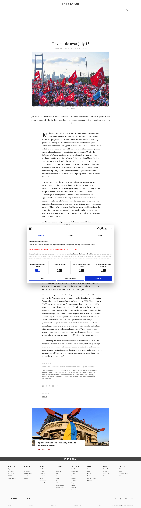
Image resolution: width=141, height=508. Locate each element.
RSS (100, 505)
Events (89, 473)
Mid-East (42, 469)
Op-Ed (120, 471)
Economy (58, 471)
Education (27, 471)
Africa (41, 478)
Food (72, 476)
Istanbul (26, 469)
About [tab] (100, 235)
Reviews (89, 480)
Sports (106, 466)
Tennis (105, 476)
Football (105, 469)
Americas (42, 473)
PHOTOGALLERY (45, 449)
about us (53, 505)
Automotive (59, 469)
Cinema (89, 469)
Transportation (60, 485)
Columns (121, 469)
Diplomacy (11, 469)
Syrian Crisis (43, 480)
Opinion (122, 466)
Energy (57, 473)
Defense (58, 483)
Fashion (73, 478)
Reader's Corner (123, 473)
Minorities (27, 476)
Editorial (121, 476)
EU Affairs (11, 476)
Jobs (9, 505)
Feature (73, 487)
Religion (73, 483)
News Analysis (12, 478)
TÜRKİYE (27, 466)
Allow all (98, 278)
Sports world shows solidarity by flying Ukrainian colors (58, 444)
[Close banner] (111, 229)
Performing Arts (91, 478)
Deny (42, 278)
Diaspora (26, 478)
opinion (44, 396)
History (73, 485)
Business (59, 466)
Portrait (89, 476)
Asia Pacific (43, 476)
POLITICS (11, 466)
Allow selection (70, 278)
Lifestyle (75, 466)
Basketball (106, 471)
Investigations (28, 473)
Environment (74, 471)
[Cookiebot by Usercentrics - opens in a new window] (98, 228)
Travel (73, 473)
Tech (57, 480)
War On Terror (12, 473)
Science (73, 480)
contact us (77, 505)
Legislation (11, 471)
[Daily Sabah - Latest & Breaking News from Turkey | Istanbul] (70, 4)
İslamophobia (44, 483)
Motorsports (106, 473)
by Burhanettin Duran (59, 48)
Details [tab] (70, 235)
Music (88, 471)
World (42, 466)
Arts (89, 466)
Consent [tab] (41, 235)
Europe (42, 471)
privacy (30, 505)
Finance (58, 476)
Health (73, 469)
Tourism (58, 478)
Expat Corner (75, 490)
